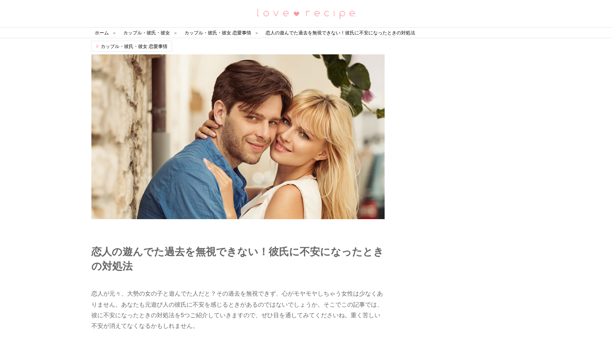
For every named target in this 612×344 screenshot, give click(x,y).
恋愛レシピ (306, 12)
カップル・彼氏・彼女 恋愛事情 (134, 46)
